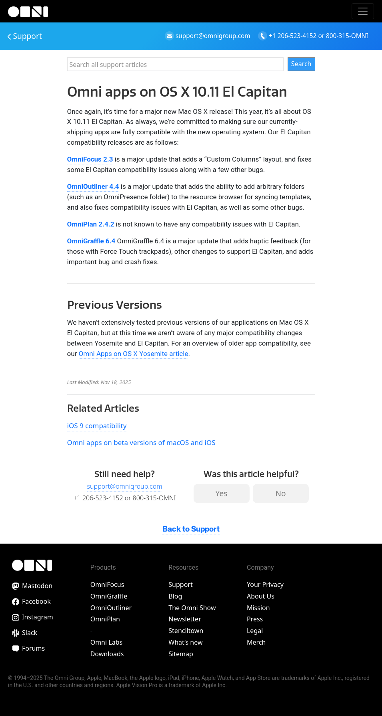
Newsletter (184, 619)
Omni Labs (106, 642)
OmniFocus (107, 584)
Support (25, 35)
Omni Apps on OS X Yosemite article (133, 354)
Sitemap (180, 653)
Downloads (107, 653)
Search (301, 63)
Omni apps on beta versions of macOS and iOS (141, 442)
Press (255, 619)
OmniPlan (105, 619)
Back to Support (191, 529)
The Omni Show (192, 607)
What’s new (185, 642)
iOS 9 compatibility (97, 425)
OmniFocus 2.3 (90, 159)
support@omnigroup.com (124, 486)
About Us (260, 596)
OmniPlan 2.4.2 (90, 224)
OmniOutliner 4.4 (93, 186)
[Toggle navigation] (363, 11)
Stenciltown (185, 630)
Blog (175, 596)
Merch (256, 642)
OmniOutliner (111, 607)
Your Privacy (265, 584)
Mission (258, 607)
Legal (255, 630)
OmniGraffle (109, 596)
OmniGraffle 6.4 (91, 241)
